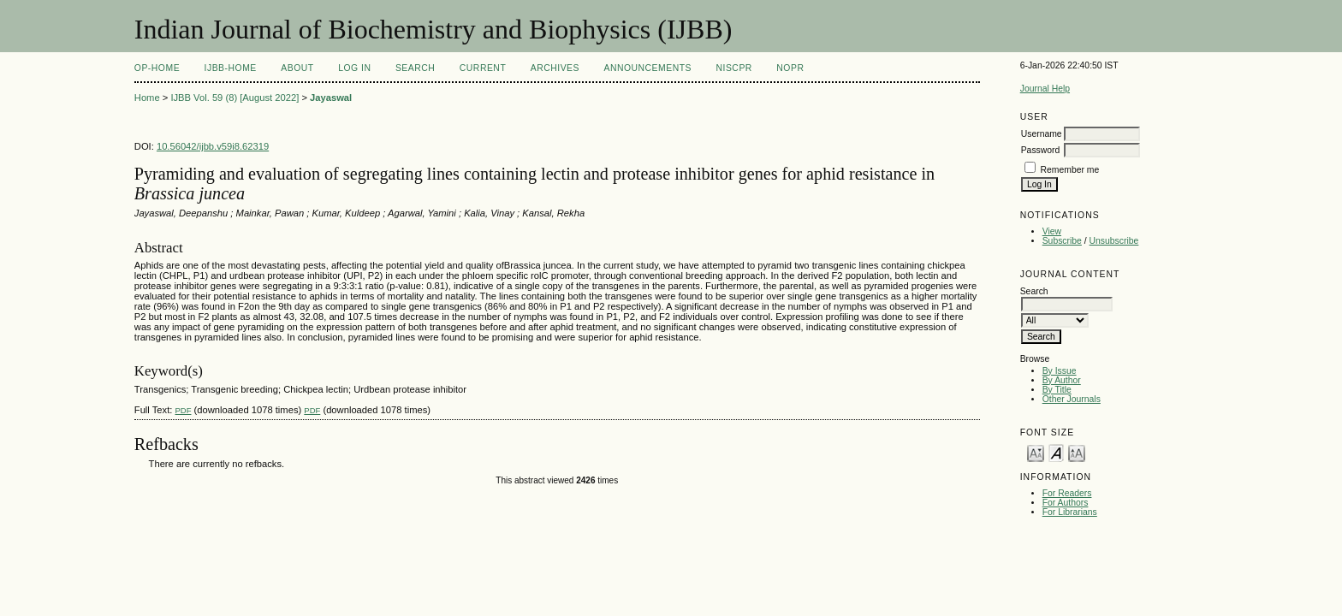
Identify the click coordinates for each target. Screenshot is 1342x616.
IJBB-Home (231, 68)
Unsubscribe (1114, 241)
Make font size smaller (1035, 452)
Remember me (1070, 170)
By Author (1061, 380)
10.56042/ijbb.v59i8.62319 (213, 146)
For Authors (1065, 502)
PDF (183, 410)
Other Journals (1071, 399)
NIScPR (733, 68)
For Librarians (1069, 512)
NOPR (790, 68)
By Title (1057, 389)
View (1051, 231)
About (297, 68)
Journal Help (1045, 88)
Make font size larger (1076, 452)
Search (415, 68)
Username (1041, 134)
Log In (354, 68)
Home (147, 97)
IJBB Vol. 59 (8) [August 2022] (234, 97)
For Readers (1067, 493)
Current (483, 68)
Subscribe (1062, 241)
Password (1040, 150)
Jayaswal (331, 97)
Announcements (647, 68)
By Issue (1059, 371)
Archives (555, 68)
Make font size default (1056, 452)
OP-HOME (157, 68)
